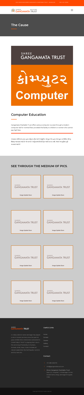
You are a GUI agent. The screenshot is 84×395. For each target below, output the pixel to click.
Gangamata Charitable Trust (21, 356)
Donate (45, 337)
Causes (45, 340)
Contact (46, 346)
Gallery (45, 343)
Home (45, 334)
